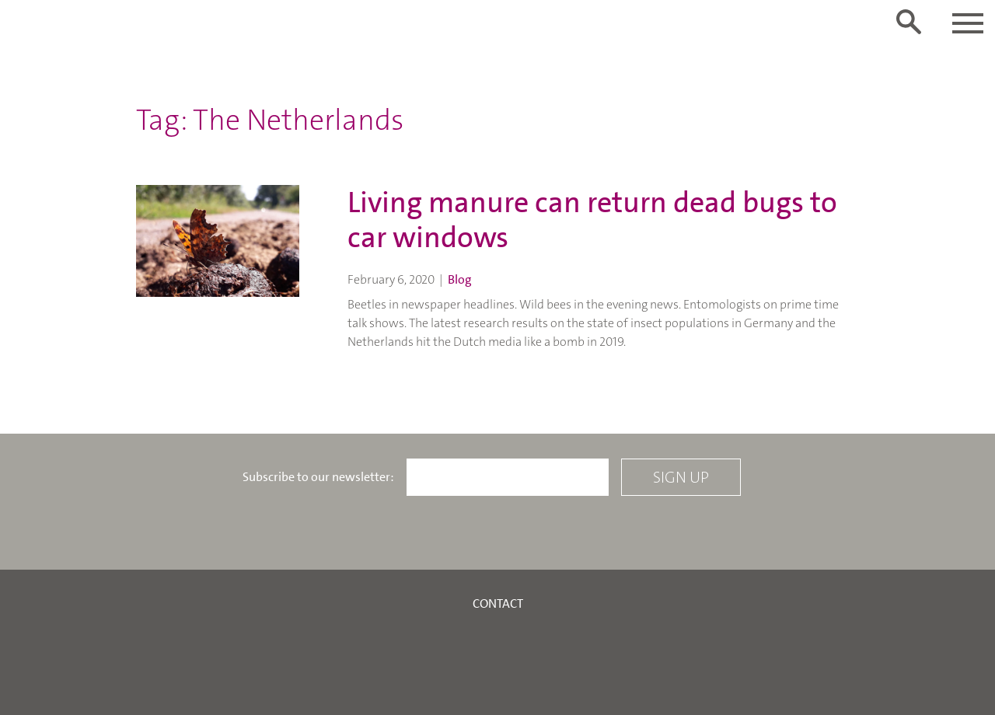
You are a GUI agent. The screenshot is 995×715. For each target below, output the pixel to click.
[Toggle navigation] (967, 23)
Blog (460, 279)
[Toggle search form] (908, 21)
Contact (498, 603)
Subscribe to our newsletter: (318, 477)
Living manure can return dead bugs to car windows (592, 220)
